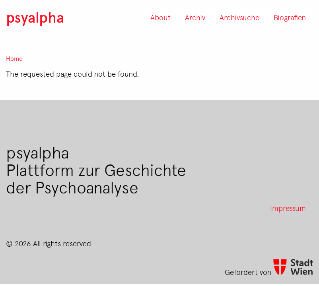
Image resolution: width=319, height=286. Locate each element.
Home (14, 59)
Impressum (288, 208)
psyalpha (35, 16)
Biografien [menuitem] (290, 17)
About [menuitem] (160, 17)
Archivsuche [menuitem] (239, 17)
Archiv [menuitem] (195, 17)
